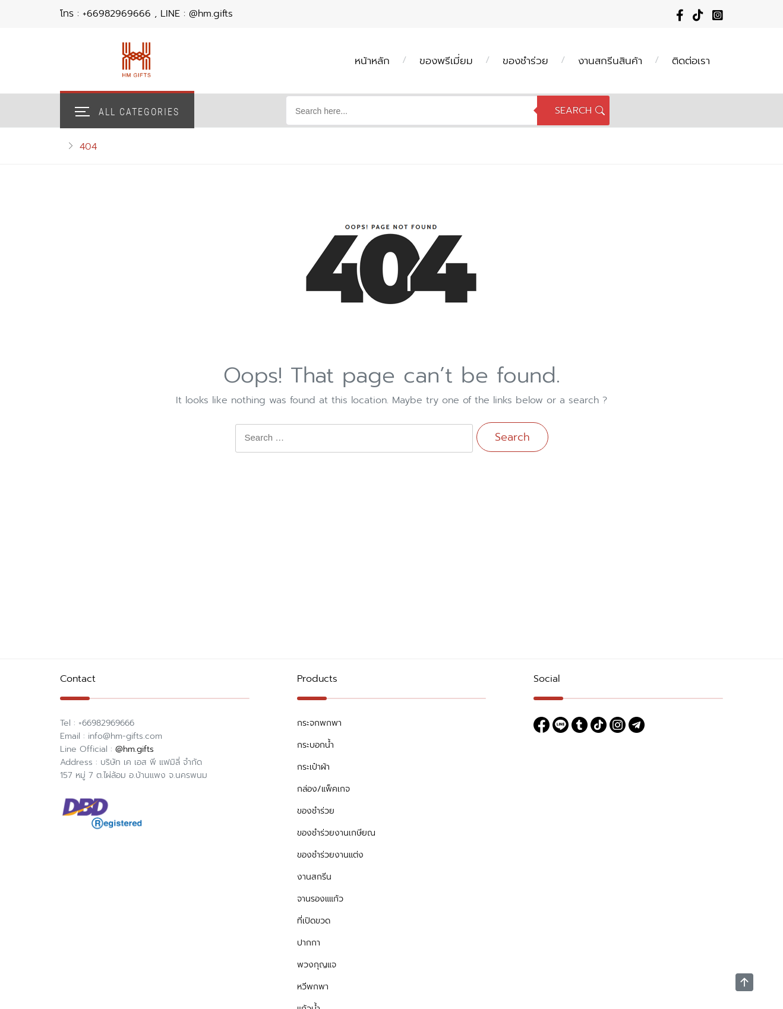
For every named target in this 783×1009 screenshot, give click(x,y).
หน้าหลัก (372, 60)
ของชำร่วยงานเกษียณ (336, 833)
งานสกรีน (314, 877)
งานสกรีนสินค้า (610, 60)
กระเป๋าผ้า (313, 767)
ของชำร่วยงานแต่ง (330, 855)
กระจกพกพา (319, 723)
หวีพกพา (313, 986)
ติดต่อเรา (691, 60)
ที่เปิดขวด (313, 921)
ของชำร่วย (525, 60)
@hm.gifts (134, 749)
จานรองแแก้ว (320, 899)
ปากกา (308, 943)
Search (573, 110)
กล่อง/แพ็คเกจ (323, 789)
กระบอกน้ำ (315, 745)
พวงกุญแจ (316, 965)
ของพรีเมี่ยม (446, 60)
